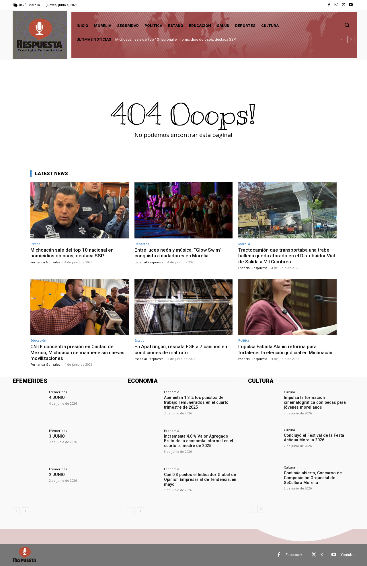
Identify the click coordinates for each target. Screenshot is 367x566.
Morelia (244, 243)
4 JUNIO (56, 397)
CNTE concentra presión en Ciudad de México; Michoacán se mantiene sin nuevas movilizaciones (77, 352)
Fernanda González (45, 262)
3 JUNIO (56, 436)
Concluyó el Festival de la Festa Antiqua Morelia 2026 (313, 437)
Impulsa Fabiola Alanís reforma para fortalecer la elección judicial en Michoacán (285, 349)
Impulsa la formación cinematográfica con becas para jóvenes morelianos (314, 402)
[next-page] (25, 511)
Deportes (141, 243)
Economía (171, 391)
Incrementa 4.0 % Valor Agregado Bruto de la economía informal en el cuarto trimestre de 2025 (197, 441)
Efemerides (58, 391)
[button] (346, 24)
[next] (350, 39)
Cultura (289, 391)
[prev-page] (16, 511)
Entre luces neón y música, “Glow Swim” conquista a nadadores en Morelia (178, 252)
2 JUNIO (56, 474)
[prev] (341, 39)
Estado (35, 243)
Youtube (347, 555)
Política (243, 340)
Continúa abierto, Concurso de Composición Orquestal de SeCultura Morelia (319, 478)
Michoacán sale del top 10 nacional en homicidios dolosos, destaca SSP (175, 39)
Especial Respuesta (148, 262)
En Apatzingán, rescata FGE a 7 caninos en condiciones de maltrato (180, 349)
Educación (38, 340)
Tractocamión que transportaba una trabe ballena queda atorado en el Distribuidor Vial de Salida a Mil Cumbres (286, 256)
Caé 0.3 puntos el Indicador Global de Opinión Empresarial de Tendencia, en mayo (199, 479)
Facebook (294, 555)
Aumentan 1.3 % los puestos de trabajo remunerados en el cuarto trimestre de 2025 (200, 402)
